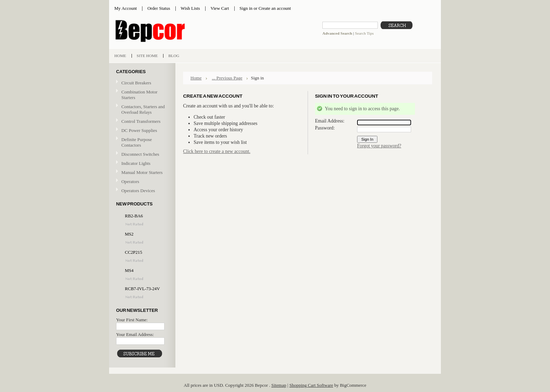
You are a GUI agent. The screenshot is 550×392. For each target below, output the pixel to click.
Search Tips (364, 33)
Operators (130, 181)
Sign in (246, 8)
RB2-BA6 (134, 216)
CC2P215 (133, 252)
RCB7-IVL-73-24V (142, 288)
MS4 (129, 270)
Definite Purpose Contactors (136, 142)
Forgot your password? (379, 145)
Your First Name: (132, 319)
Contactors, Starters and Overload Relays (141, 109)
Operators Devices (141, 191)
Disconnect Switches (141, 155)
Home (196, 77)
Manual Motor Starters (141, 173)
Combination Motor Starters (139, 94)
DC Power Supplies (139, 130)
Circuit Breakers (141, 83)
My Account (125, 8)
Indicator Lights (135, 163)
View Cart (219, 8)
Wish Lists (190, 8)
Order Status (158, 8)
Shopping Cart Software (311, 385)
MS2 (129, 234)
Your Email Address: (135, 334)
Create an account (275, 8)
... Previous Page (227, 77)
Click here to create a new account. (216, 151)
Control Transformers (141, 122)
